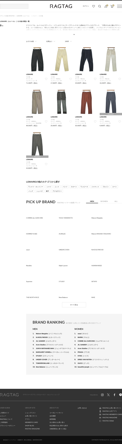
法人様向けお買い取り (57, 422)
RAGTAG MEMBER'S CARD (112, 414)
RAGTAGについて (6, 419)
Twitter (108, 394)
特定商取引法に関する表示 (59, 425)
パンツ (65, 187)
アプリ (27, 419)
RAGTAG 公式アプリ (110, 411)
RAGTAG (9, 394)
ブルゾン (106, 187)
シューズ (39, 191)
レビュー (3, 416)
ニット (57, 187)
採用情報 (53, 419)
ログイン (86, 6)
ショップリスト (30, 413)
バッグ (30, 191)
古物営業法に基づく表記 (58, 429)
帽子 (47, 191)
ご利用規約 (4, 422)
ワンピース (84, 187)
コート (114, 187)
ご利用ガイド (4, 413)
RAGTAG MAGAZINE (32, 429)
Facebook (114, 394)
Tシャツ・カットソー (35, 187)
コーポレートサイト (56, 413)
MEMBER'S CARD (31, 422)
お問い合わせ (82, 408)
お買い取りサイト (31, 416)
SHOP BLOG (29, 425)
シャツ (49, 187)
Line (120, 394)
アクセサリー (57, 191)
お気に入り (93, 6)
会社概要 (53, 416)
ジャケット (95, 187)
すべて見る (74, 305)
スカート (74, 187)
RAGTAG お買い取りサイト (112, 408)
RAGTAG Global (108, 421)
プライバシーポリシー (7, 425)
